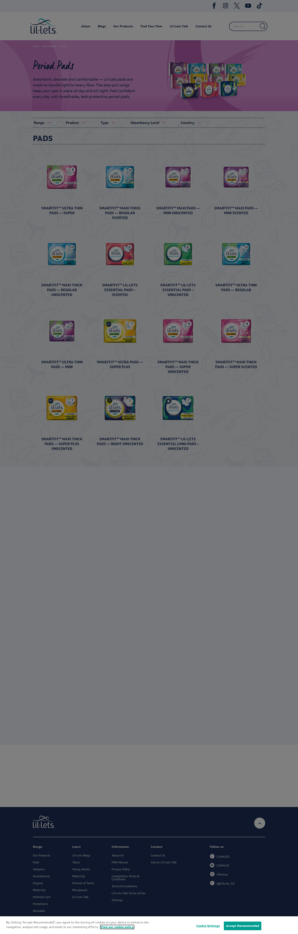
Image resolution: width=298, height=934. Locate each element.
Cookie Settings (208, 929)
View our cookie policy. (117, 930)
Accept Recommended (242, 929)
